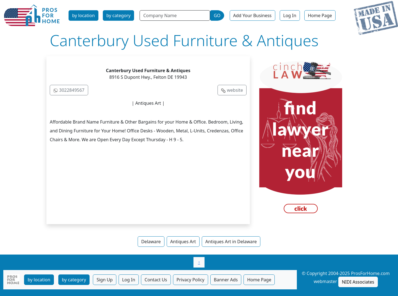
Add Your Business (252, 15)
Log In (289, 15)
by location (83, 15)
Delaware (151, 242)
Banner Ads (226, 280)
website (235, 90)
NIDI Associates (358, 282)
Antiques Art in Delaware (231, 242)
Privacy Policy (191, 280)
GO (217, 15)
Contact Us (156, 280)
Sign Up (104, 280)
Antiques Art (183, 242)
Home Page (320, 15)
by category (118, 15)
